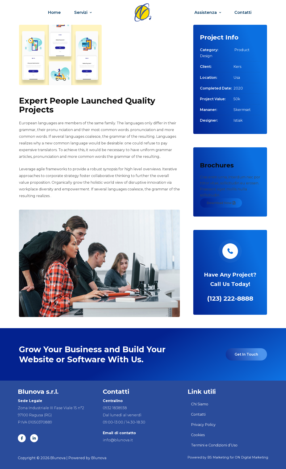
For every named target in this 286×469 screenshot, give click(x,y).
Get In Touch (246, 354)
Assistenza (207, 12)
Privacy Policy (203, 425)
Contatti (242, 12)
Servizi (83, 12)
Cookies (198, 435)
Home (54, 12)
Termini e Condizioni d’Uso (214, 445)
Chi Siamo (199, 404)
